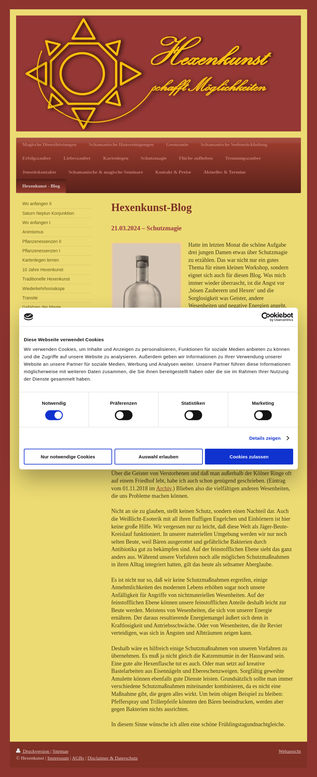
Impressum (58, 758)
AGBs (78, 758)
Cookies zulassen (249, 456)
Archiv (164, 488)
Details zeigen (264, 437)
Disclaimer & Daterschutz (112, 758)
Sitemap (60, 751)
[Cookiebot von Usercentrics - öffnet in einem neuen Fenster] (266, 316)
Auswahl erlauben (158, 456)
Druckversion (33, 751)
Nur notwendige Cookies (68, 456)
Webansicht (290, 751)
